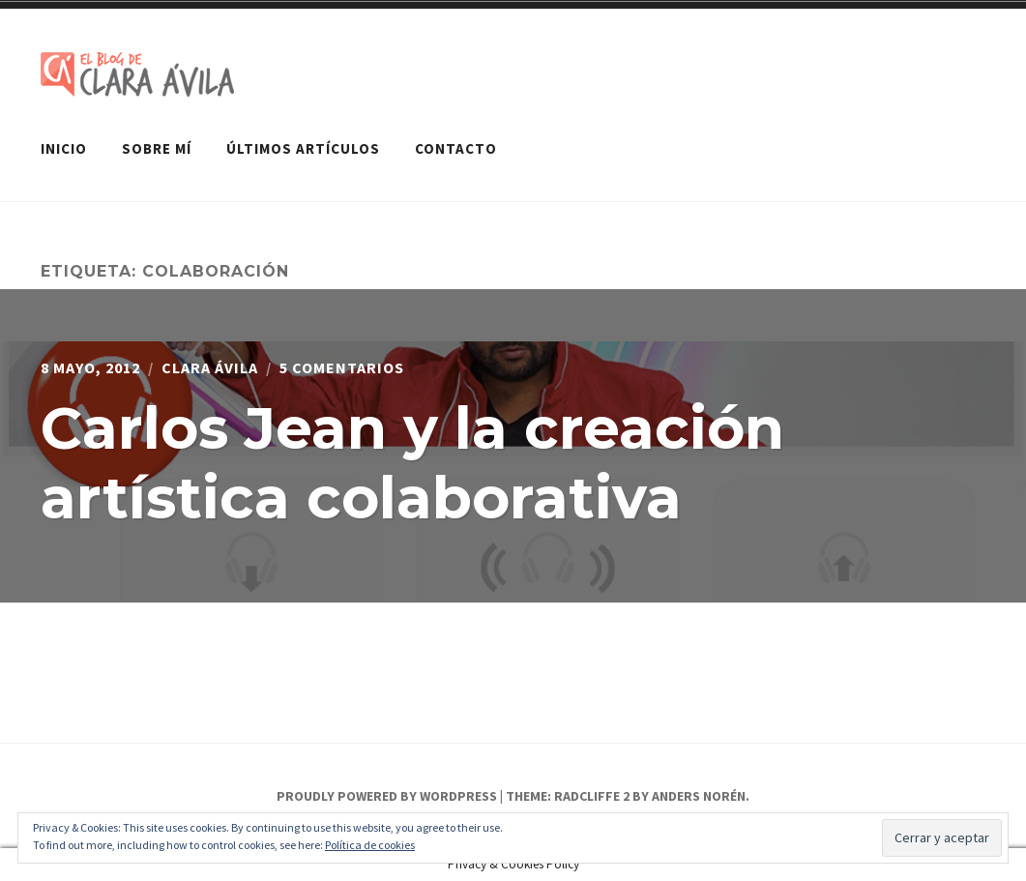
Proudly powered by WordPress (387, 796)
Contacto (456, 148)
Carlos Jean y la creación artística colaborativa (412, 463)
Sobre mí (156, 148)
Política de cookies (370, 844)
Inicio (64, 148)
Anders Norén (699, 796)
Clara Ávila (209, 367)
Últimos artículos (303, 148)
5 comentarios (341, 367)
